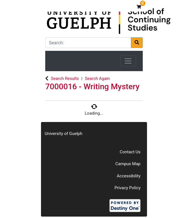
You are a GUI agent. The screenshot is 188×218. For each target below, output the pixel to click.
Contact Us (130, 151)
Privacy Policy (127, 187)
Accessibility (129, 175)
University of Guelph (63, 133)
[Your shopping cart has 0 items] (139, 6)
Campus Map (128, 163)
